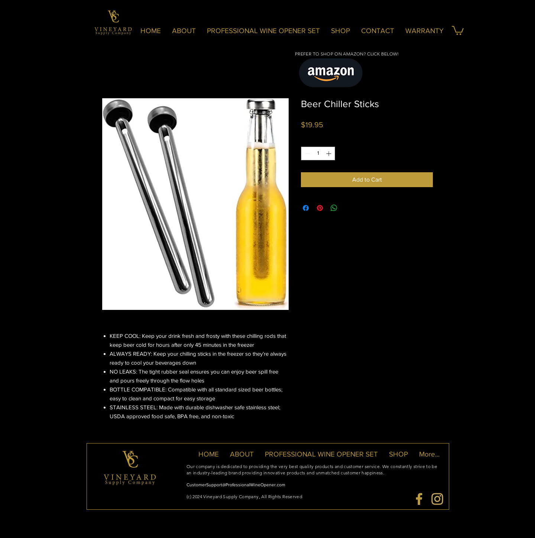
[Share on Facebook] (305, 208)
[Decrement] (306, 153)
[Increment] (329, 153)
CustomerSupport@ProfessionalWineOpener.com (236, 484)
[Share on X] (348, 208)
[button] (458, 30)
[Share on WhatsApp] (334, 208)
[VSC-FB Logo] (419, 499)
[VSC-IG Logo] (437, 499)
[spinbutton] (318, 153)
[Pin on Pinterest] (319, 208)
